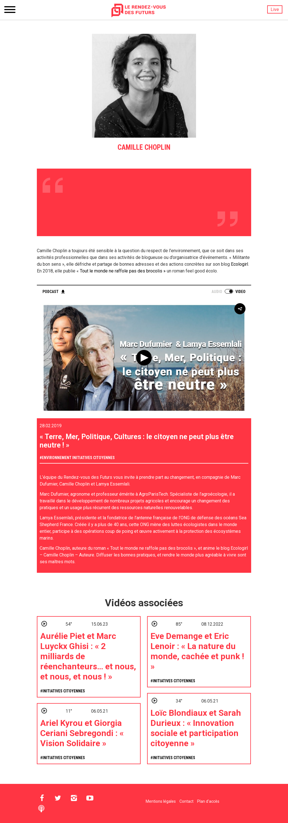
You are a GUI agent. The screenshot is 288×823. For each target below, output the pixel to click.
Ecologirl (239, 264)
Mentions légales (161, 801)
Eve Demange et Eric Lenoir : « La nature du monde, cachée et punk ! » (197, 651)
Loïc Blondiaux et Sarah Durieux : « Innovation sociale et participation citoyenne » (195, 728)
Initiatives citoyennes (93, 457)
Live (275, 9)
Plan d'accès (208, 801)
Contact (186, 801)
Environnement (56, 457)
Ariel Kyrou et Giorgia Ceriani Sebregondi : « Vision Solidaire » (82, 733)
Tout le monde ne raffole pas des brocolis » (122, 271)
